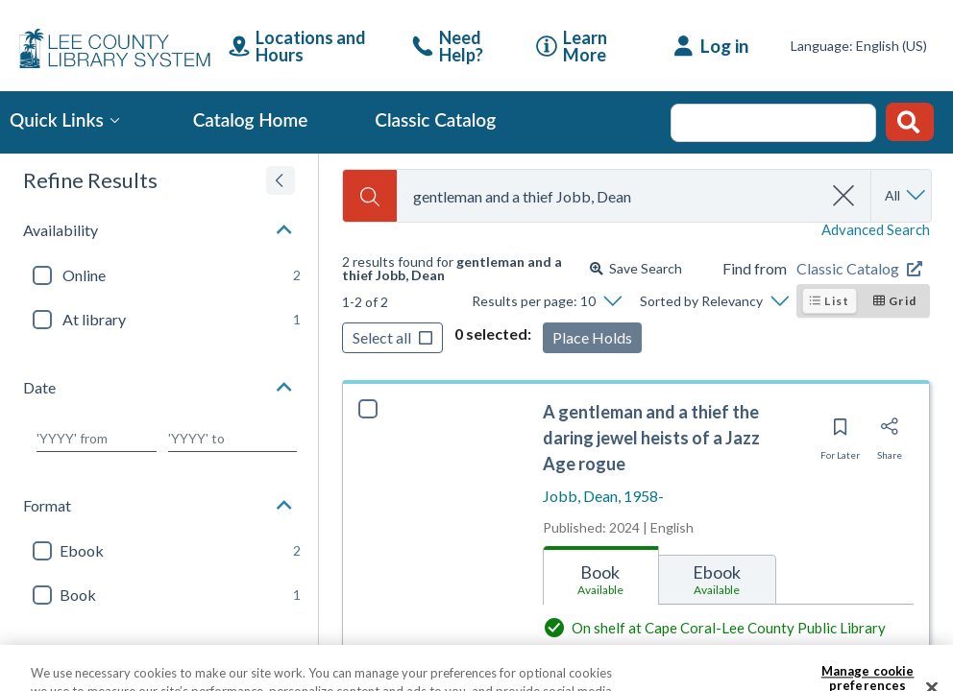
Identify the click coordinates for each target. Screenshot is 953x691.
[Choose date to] (232, 438)
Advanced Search (875, 230)
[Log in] (711, 46)
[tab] (601, 575)
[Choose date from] (97, 438)
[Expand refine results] (280, 180)
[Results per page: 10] (546, 301)
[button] (159, 230)
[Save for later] (840, 432)
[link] (459, 46)
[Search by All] (906, 196)
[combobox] (609, 196)
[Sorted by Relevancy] (713, 301)
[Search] (370, 196)
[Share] (890, 432)
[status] (462, 268)
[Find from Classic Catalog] (863, 268)
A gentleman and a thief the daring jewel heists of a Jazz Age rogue (651, 437)
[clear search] (844, 196)
